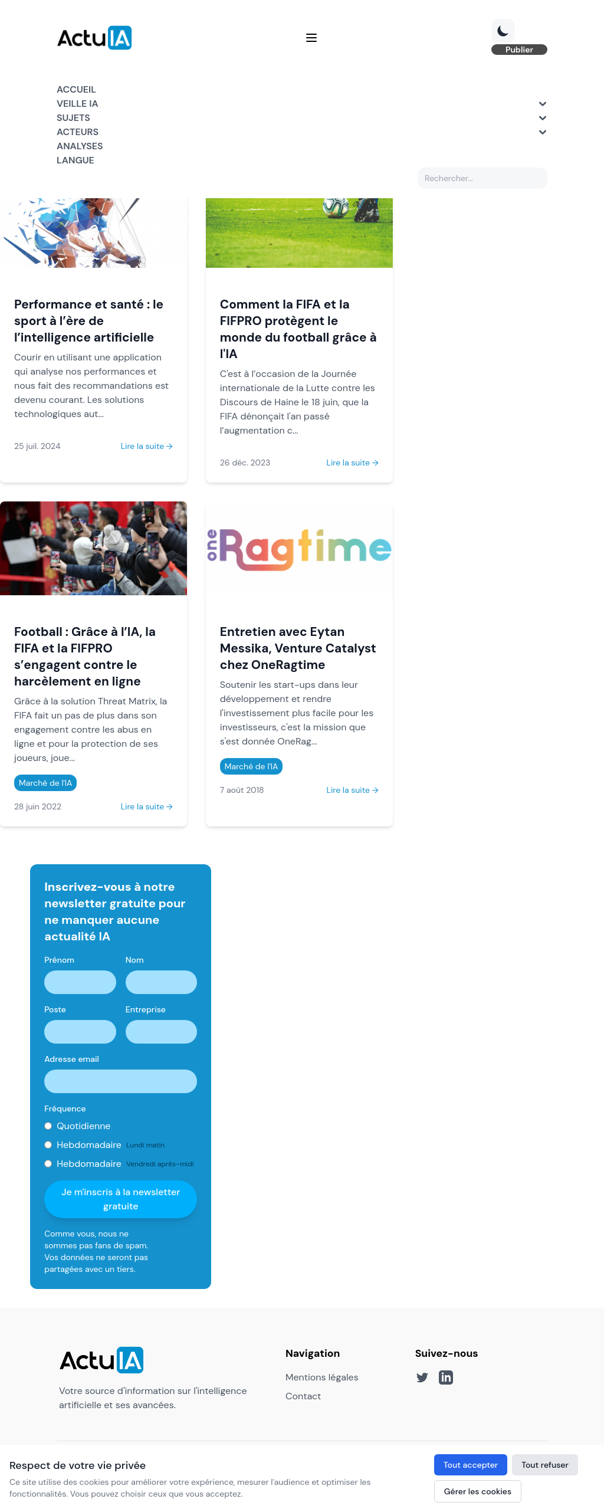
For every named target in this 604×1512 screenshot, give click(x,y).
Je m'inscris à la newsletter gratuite (120, 1199)
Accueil (76, 89)
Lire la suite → (147, 446)
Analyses (80, 146)
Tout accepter (471, 1464)
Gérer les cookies (477, 1491)
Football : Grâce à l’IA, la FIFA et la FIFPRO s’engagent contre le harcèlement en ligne (85, 656)
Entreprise (146, 1009)
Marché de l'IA (45, 783)
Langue (75, 160)
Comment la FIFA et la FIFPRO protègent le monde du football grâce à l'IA (298, 329)
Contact (303, 1396)
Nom (135, 960)
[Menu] (311, 38)
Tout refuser (545, 1464)
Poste (55, 1009)
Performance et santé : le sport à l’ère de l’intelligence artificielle (88, 320)
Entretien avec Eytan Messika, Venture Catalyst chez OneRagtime (298, 648)
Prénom (59, 960)
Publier (519, 49)
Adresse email (71, 1059)
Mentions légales (322, 1377)
